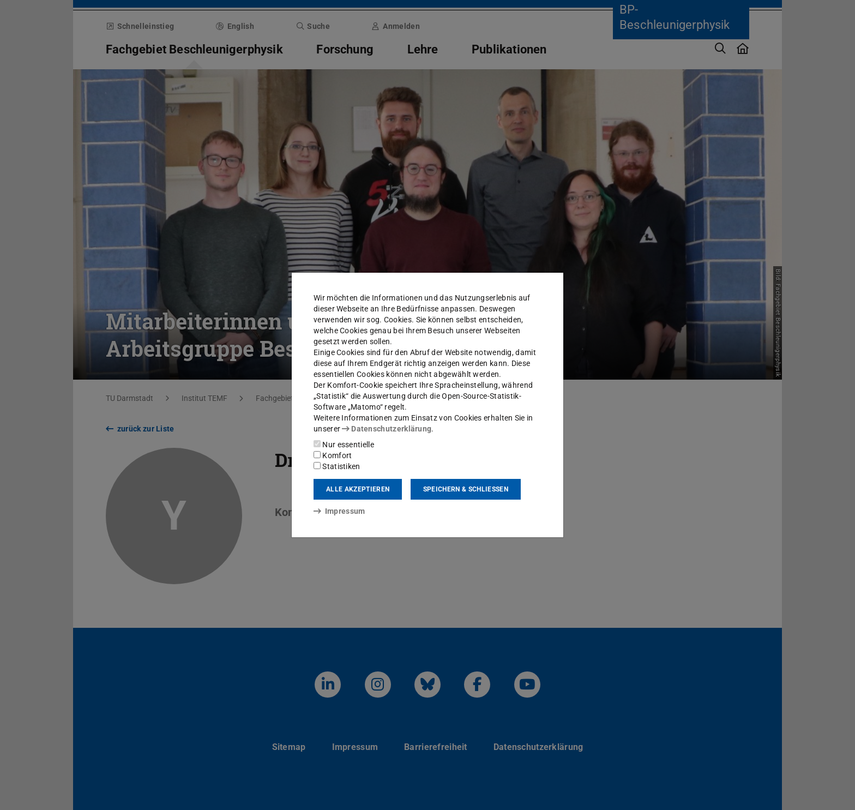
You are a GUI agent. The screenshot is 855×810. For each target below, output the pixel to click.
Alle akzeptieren (357, 489)
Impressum (339, 511)
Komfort (333, 455)
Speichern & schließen (465, 489)
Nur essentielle (344, 444)
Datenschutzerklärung (386, 428)
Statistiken (337, 466)
